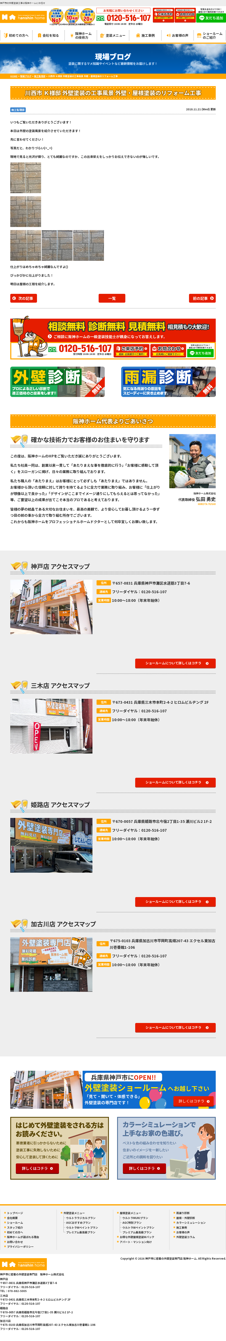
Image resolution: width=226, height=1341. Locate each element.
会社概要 (12, 1218)
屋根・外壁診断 (185, 1218)
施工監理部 (18, 110)
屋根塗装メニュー (130, 1213)
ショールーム (15, 1223)
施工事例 (145, 35)
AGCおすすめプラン (78, 1223)
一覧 (112, 298)
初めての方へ (16, 35)
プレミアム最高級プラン (80, 1232)
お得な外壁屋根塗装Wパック (137, 1237)
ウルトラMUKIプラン (135, 1218)
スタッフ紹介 (15, 1227)
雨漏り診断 (183, 1213)
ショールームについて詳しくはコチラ (173, 662)
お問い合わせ (15, 1242)
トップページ (15, 1213)
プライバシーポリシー (20, 1247)
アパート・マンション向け (136, 1242)
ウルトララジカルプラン (81, 1218)
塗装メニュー (113, 35)
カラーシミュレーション (191, 1223)
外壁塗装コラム (185, 1237)
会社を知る (48, 35)
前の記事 (200, 298)
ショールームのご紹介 (210, 35)
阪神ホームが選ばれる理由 (23, 1237)
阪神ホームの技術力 (81, 35)
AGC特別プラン (132, 1223)
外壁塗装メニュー (74, 1213)
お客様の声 (177, 35)
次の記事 (25, 298)
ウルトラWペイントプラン (82, 1227)
